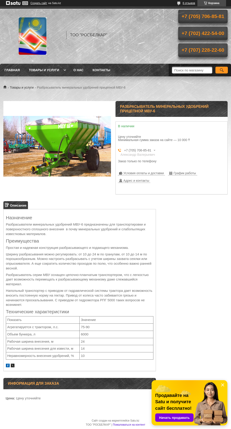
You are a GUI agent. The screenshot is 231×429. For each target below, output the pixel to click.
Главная (12, 70)
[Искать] (221, 70)
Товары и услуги (44, 70)
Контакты (101, 70)
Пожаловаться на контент (129, 424)
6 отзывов (189, 3)
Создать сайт (38, 3)
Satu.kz (134, 420)
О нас (78, 70)
